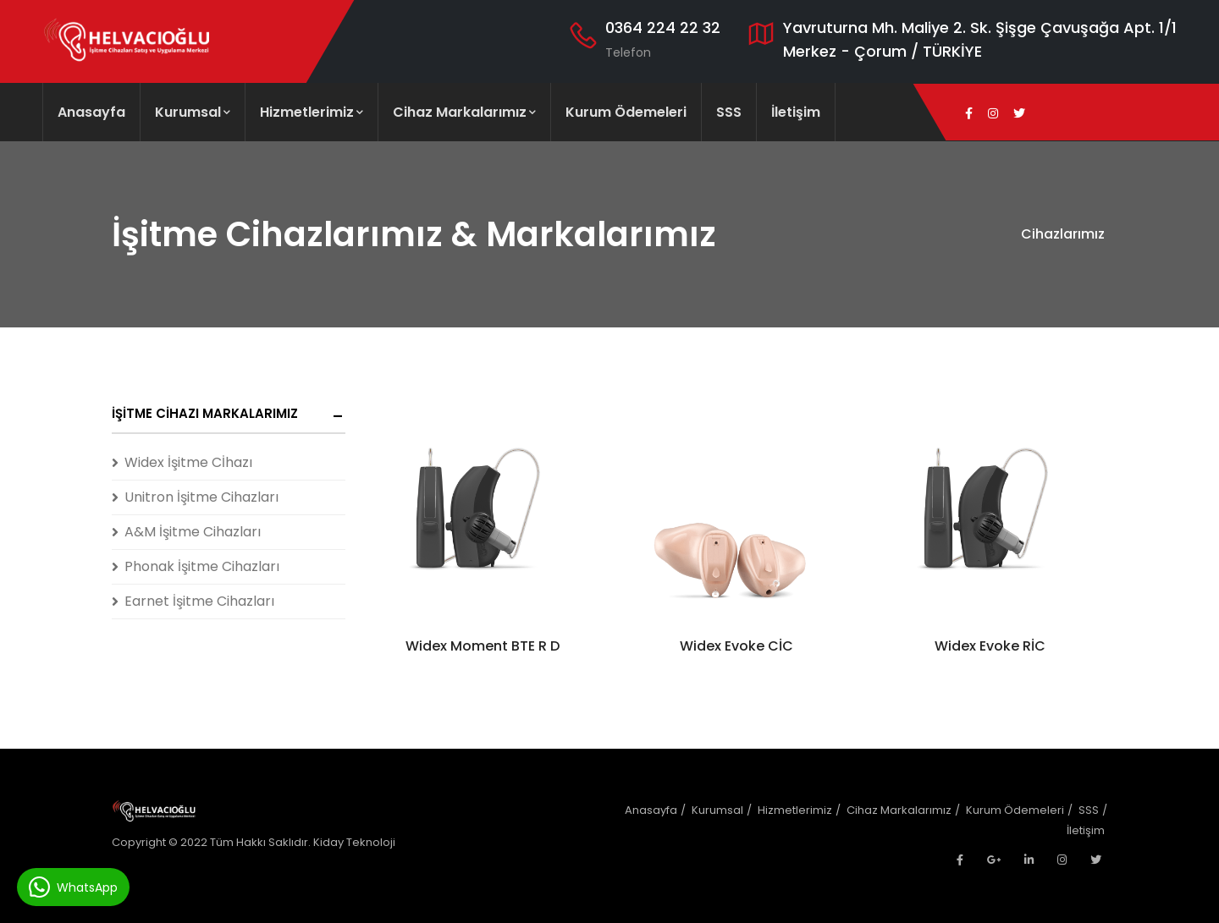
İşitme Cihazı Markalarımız (205, 413)
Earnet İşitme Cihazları (199, 601)
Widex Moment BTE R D (482, 646)
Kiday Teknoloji (354, 842)
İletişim (795, 112)
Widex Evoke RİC (990, 646)
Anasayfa (91, 112)
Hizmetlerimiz (311, 112)
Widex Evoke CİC (736, 646)
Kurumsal (192, 112)
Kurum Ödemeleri (626, 112)
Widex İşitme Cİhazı (188, 462)
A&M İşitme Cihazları (192, 531)
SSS (729, 112)
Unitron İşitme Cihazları (201, 497)
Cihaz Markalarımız (464, 112)
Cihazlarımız (1063, 234)
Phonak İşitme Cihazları (201, 566)
